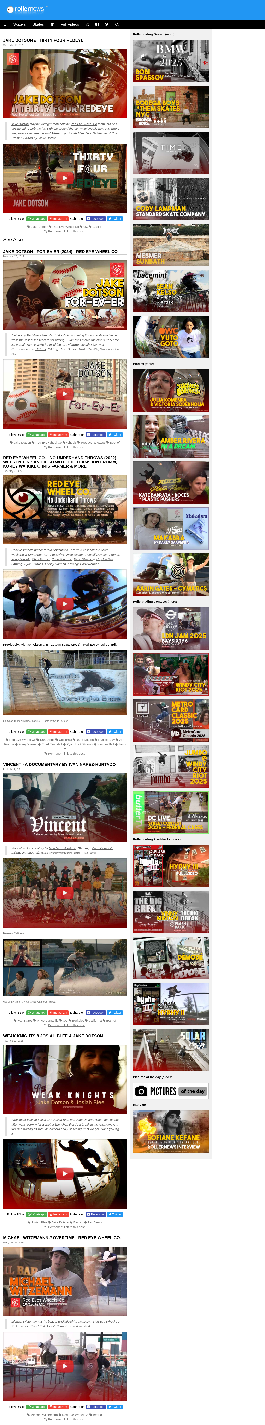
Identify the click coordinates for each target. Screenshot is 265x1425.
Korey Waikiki (20, 559)
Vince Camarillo (102, 848)
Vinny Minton (15, 1001)
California (65, 739)
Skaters (19, 24)
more (169, 34)
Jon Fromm (111, 554)
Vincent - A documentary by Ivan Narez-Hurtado (59, 764)
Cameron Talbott (46, 1001)
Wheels (71, 442)
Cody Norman (56, 564)
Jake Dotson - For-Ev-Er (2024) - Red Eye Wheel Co (60, 251)
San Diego (35, 554)
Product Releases (93, 442)
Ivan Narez (25, 1020)
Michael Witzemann (25, 1321)
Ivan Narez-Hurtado (62, 848)
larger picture (32, 721)
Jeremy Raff (30, 852)
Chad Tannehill (62, 559)
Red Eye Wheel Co (84, 124)
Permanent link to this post (66, 231)
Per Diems (95, 1222)
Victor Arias (29, 1001)
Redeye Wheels (22, 550)
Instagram (60, 218)
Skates (38, 24)
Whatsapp (38, 218)
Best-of (98, 226)
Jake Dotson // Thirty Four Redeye (43, 40)
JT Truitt (40, 349)
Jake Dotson (20, 124)
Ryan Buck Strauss (79, 744)
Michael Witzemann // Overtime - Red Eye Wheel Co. (62, 1237)
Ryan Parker (84, 1326)
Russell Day (93, 554)
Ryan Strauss (83, 559)
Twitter (116, 218)
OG (85, 226)
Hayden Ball (104, 559)
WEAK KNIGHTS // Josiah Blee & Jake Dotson (53, 1036)
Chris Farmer (41, 559)
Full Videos (70, 24)
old (24, 128)
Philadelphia (67, 1321)
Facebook (97, 218)
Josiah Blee (76, 133)
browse (168, 1077)
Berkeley (78, 1020)
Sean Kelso (64, 1326)
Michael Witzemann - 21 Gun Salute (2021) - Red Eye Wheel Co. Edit (69, 644)
